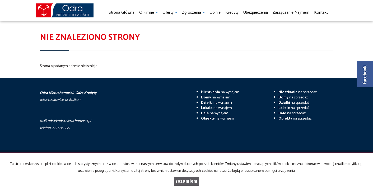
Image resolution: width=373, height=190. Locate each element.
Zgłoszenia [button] (193, 12)
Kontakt (321, 12)
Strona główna (121, 12)
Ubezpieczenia (255, 12)
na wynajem (220, 92)
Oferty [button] (169, 12)
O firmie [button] (148, 12)
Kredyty (232, 12)
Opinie (215, 12)
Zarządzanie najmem (291, 12)
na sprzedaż (297, 92)
